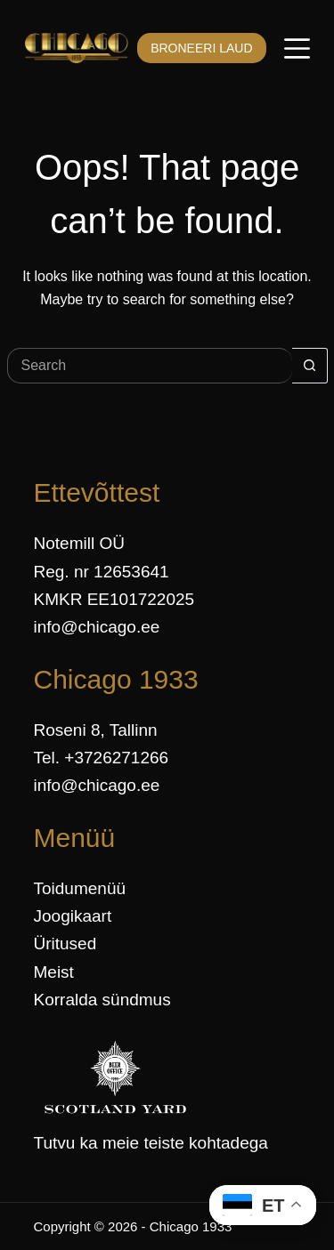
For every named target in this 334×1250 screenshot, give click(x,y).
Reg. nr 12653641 (101, 571)
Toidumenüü (80, 888)
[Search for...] (149, 365)
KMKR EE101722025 (114, 599)
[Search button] (310, 365)
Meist (54, 972)
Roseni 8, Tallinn (96, 730)
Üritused (65, 943)
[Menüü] (297, 48)
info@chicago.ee (97, 626)
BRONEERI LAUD (201, 48)
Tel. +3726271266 (101, 757)
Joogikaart (73, 916)
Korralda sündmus (102, 999)
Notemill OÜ (79, 543)
